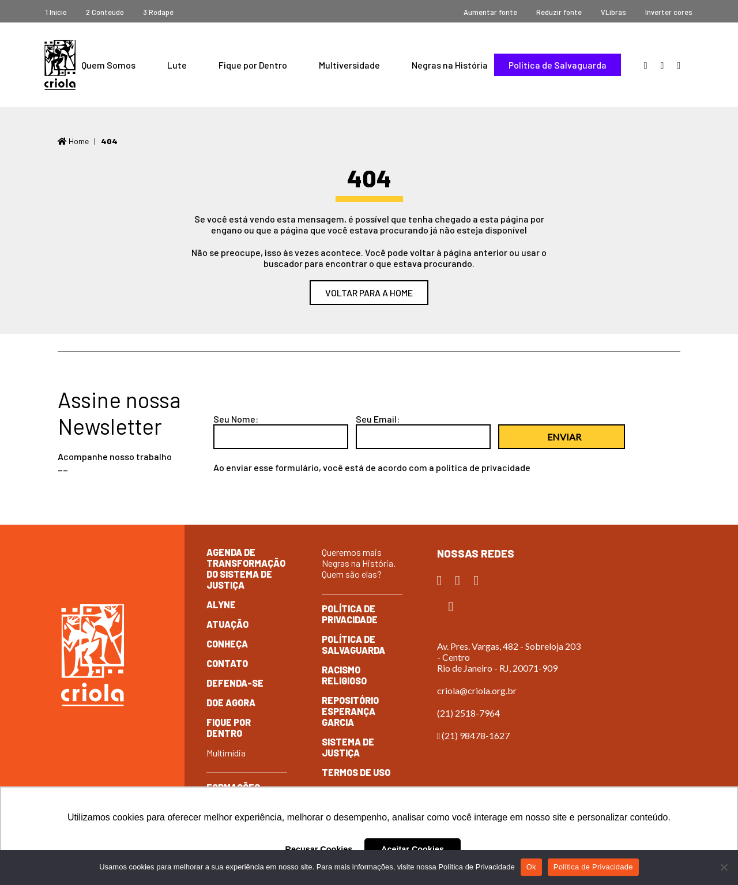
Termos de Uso (356, 772)
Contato (227, 663)
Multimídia (226, 752)
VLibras (613, 12)
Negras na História (450, 64)
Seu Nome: (235, 418)
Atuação (227, 624)
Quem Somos (108, 64)
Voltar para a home (369, 292)
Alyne (221, 604)
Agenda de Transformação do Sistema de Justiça (245, 568)
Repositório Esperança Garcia (350, 711)
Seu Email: (378, 418)
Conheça (227, 643)
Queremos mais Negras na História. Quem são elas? (359, 563)
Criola (60, 65)
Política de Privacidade (350, 614)
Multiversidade (349, 64)
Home (73, 141)
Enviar (564, 436)
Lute (177, 64)
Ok (531, 867)
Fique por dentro (228, 728)
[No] (723, 867)
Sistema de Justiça (348, 747)
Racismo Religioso (344, 675)
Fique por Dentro (253, 64)
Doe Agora (230, 702)
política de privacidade (483, 467)
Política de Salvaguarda (558, 64)
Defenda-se (234, 682)
